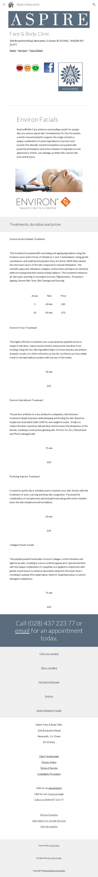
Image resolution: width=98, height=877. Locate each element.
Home (13, 50)
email (22, 630)
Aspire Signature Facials (49, 710)
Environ (49, 696)
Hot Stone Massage (49, 682)
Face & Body (36, 50)
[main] (49, 41)
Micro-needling (49, 668)
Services (22, 50)
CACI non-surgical (49, 653)
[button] (4, 4)
